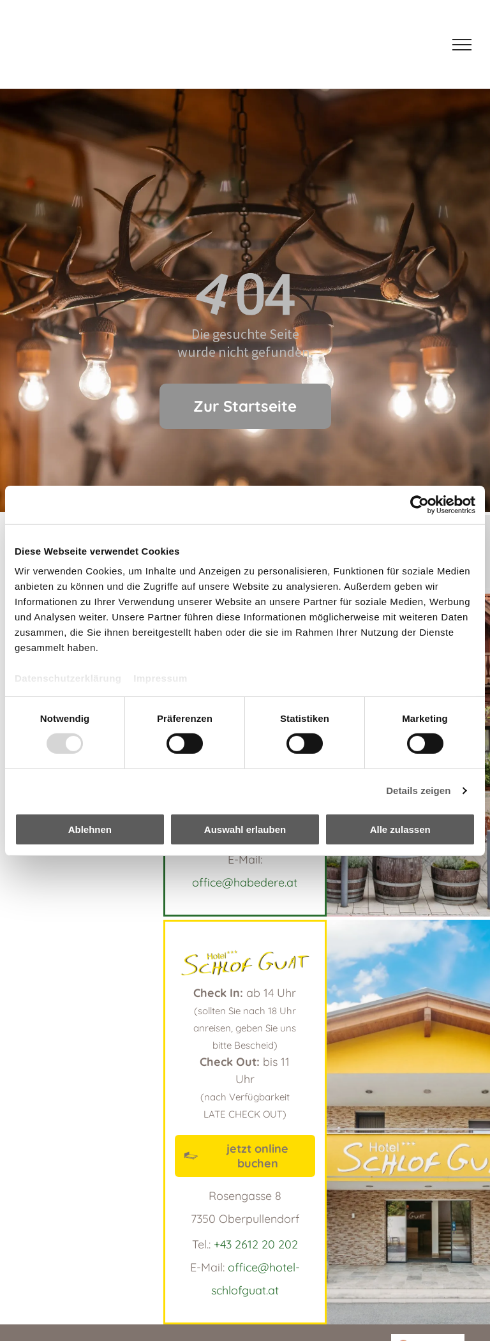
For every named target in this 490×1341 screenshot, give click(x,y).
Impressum (160, 678)
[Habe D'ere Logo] (83, 44)
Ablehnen (90, 829)
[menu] (462, 44)
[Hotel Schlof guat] (187, 44)
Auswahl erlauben (245, 829)
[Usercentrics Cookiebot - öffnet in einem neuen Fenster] (419, 504)
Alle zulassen (400, 829)
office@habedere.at (244, 882)
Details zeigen (418, 790)
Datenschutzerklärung (68, 678)
